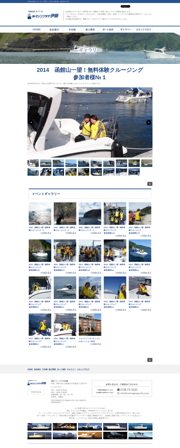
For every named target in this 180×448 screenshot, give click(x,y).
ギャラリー (71, 369)
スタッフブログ (83, 369)
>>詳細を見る (45, 233)
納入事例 (52, 369)
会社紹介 (37, 369)
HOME (30, 369)
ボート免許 (61, 369)
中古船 (45, 369)
